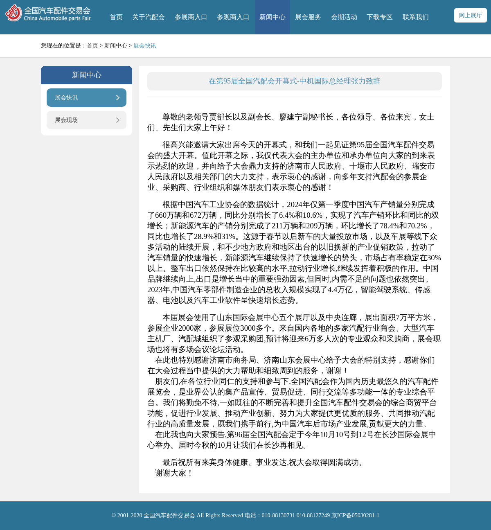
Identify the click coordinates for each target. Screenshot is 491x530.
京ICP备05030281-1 (355, 515)
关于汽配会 (148, 17)
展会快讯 (66, 98)
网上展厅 (470, 15)
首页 (116, 17)
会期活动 (344, 17)
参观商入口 (233, 17)
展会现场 (66, 120)
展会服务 (308, 17)
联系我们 (416, 17)
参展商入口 (191, 17)
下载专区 (380, 17)
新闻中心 (272, 17)
